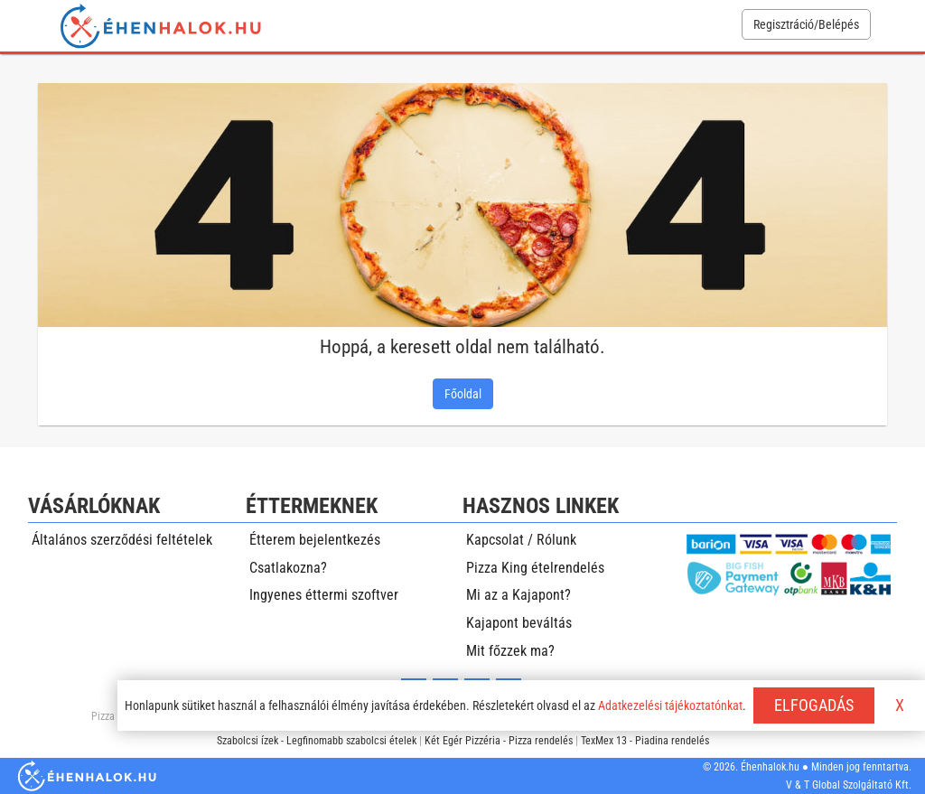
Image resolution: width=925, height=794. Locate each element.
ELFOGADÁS (814, 705)
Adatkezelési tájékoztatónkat (670, 705)
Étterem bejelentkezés (314, 539)
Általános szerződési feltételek (122, 539)
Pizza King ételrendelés (535, 567)
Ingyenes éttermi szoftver (323, 594)
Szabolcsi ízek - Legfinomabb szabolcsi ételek (316, 740)
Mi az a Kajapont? (518, 594)
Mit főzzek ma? (510, 650)
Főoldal (462, 394)
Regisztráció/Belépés (806, 24)
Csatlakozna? (288, 567)
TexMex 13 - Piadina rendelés (645, 740)
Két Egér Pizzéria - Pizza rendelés (499, 740)
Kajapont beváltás (519, 622)
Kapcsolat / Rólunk (521, 539)
